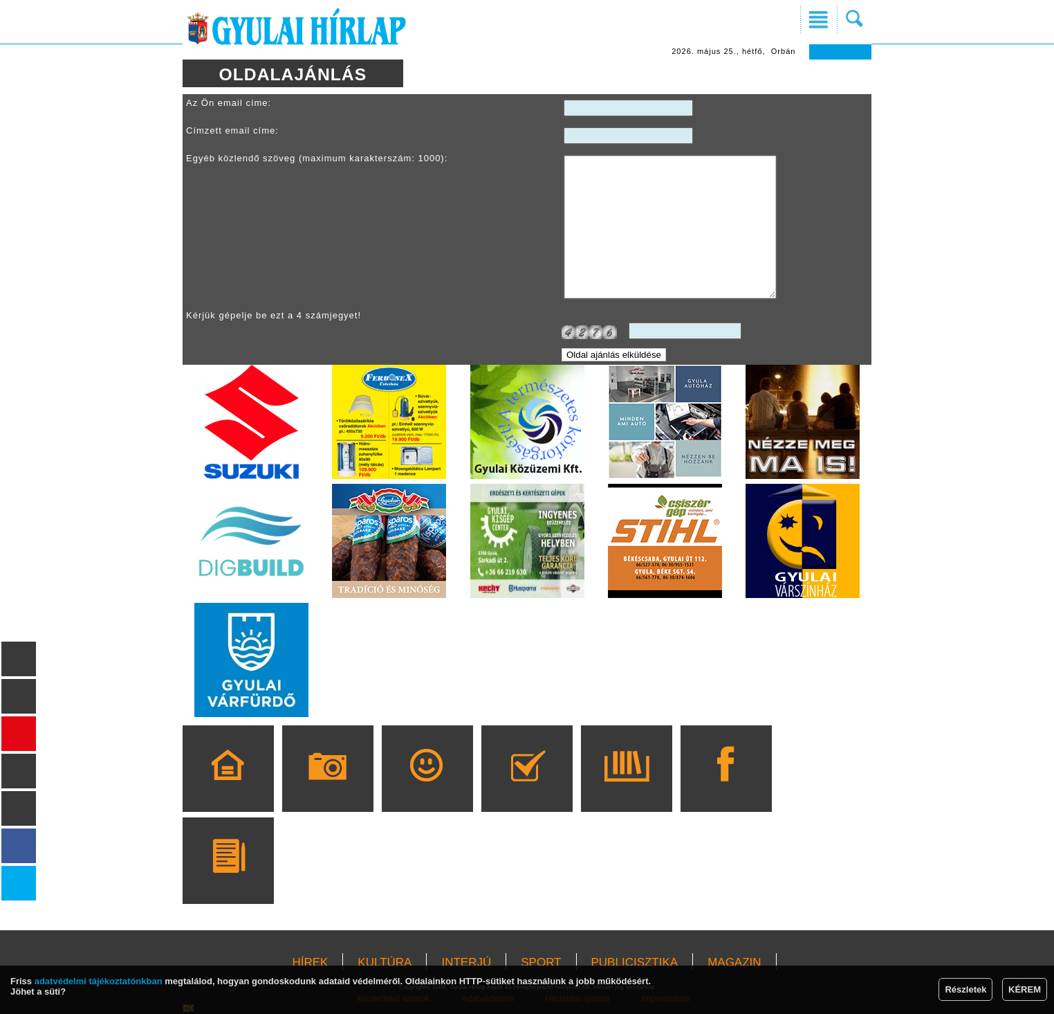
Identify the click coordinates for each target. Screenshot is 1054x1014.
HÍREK (310, 962)
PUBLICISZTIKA (634, 962)
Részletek (965, 989)
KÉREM (1024, 989)
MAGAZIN (734, 962)
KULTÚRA (385, 962)
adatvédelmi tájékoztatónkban (99, 981)
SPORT (541, 962)
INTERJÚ (466, 962)
